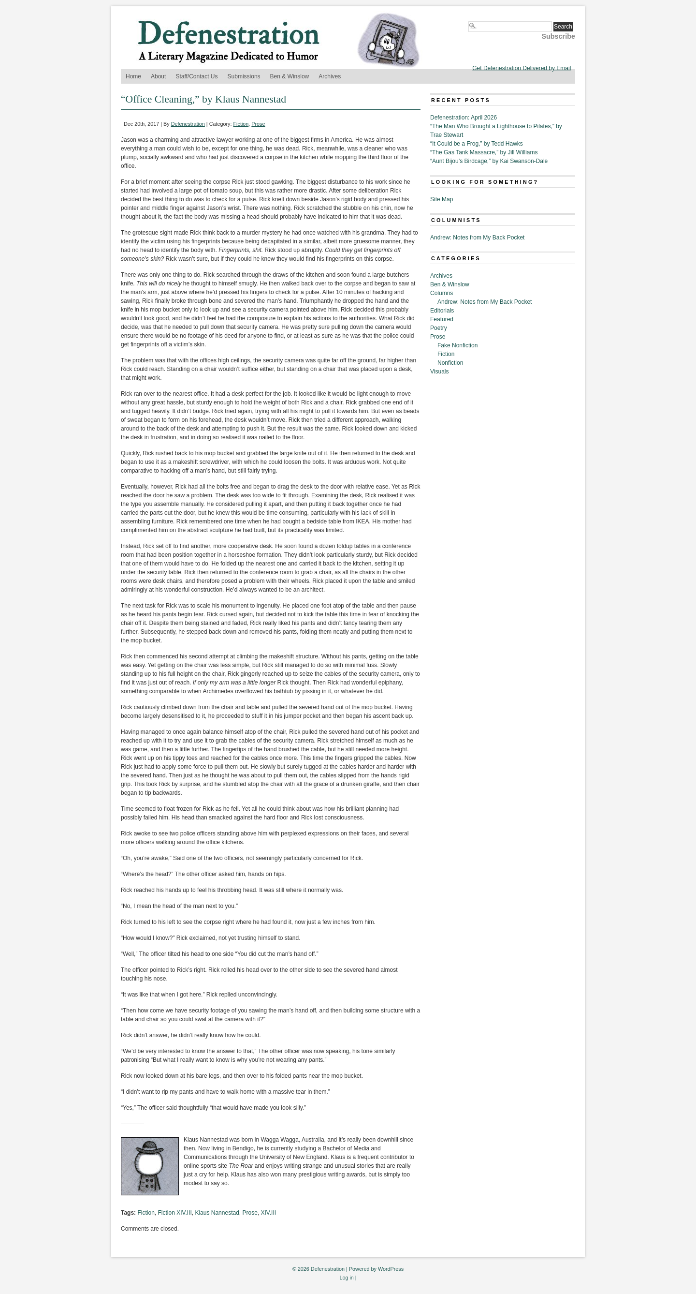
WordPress (391, 1269)
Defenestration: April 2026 (463, 117)
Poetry (438, 328)
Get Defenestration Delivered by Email (521, 68)
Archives (330, 76)
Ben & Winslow (289, 76)
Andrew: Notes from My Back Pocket (477, 237)
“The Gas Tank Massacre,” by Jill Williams (484, 152)
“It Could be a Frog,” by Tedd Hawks (476, 143)
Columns (441, 293)
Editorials (442, 310)
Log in (346, 1277)
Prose (258, 124)
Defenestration (188, 124)
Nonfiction (450, 362)
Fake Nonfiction (457, 345)
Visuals (439, 371)
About (158, 76)
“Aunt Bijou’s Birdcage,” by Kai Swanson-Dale (489, 161)
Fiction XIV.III (174, 1212)
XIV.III (268, 1212)
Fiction (241, 124)
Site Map (441, 199)
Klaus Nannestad (217, 1212)
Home (133, 76)
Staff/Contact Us (196, 76)
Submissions (244, 76)
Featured (441, 319)
